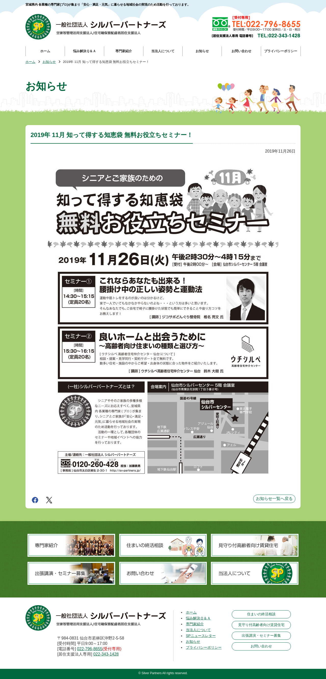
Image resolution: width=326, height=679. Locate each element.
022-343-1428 (106, 654)
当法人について (198, 630)
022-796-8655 (89, 649)
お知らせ (49, 62)
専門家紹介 (195, 624)
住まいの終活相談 (261, 614)
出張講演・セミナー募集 (261, 635)
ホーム (30, 62)
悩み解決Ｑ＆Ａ (198, 618)
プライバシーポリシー (204, 647)
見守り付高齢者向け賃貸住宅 (261, 625)
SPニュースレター (201, 636)
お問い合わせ (261, 646)
